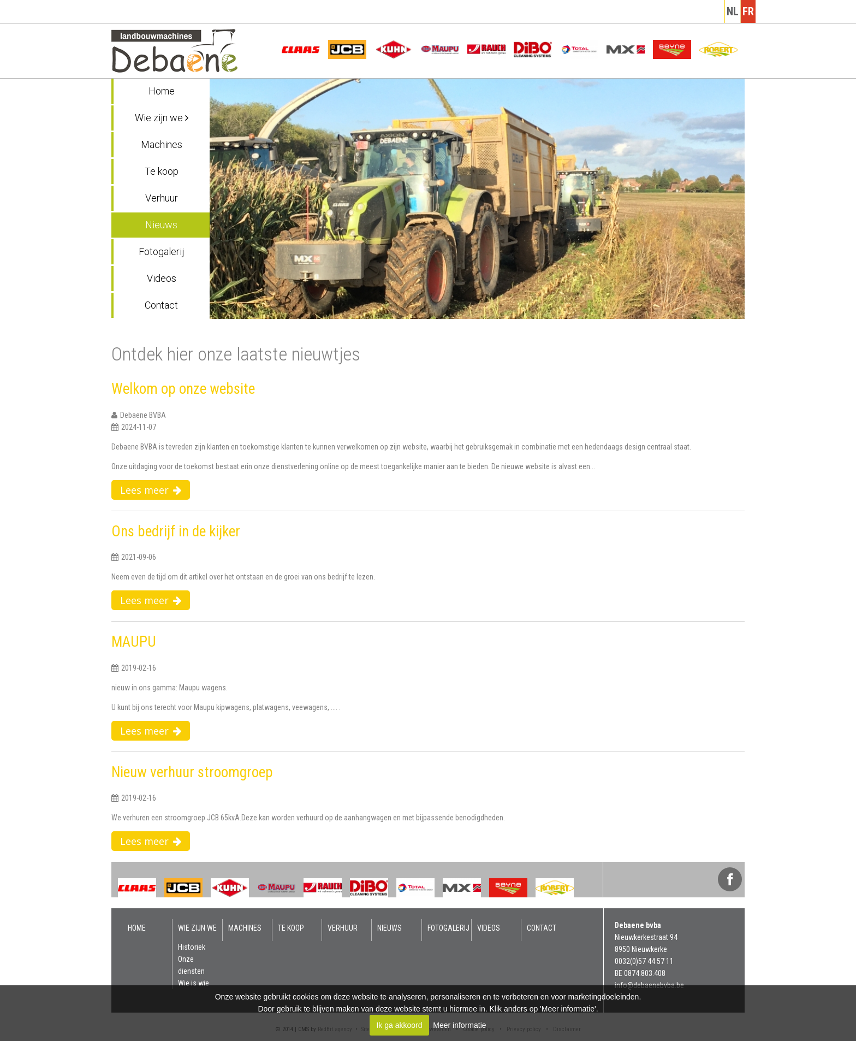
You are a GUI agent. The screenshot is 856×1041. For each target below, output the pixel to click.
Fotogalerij (161, 251)
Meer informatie (459, 1025)
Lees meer (150, 489)
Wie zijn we (161, 117)
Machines (161, 144)
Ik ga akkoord (399, 1025)
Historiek (191, 947)
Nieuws (161, 224)
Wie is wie (193, 983)
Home (161, 91)
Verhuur (161, 198)
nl (733, 11)
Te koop (162, 171)
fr (748, 11)
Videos (161, 278)
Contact (161, 305)
